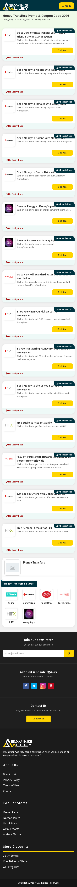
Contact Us (38, 718)
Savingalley (7, 19)
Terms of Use (11, 785)
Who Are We (10, 774)
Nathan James (11, 818)
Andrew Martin (12, 834)
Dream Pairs (10, 812)
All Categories (24, 19)
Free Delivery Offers (15, 861)
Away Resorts (11, 829)
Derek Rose (10, 823)
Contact (7, 791)
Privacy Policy (11, 780)
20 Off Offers (11, 855)
